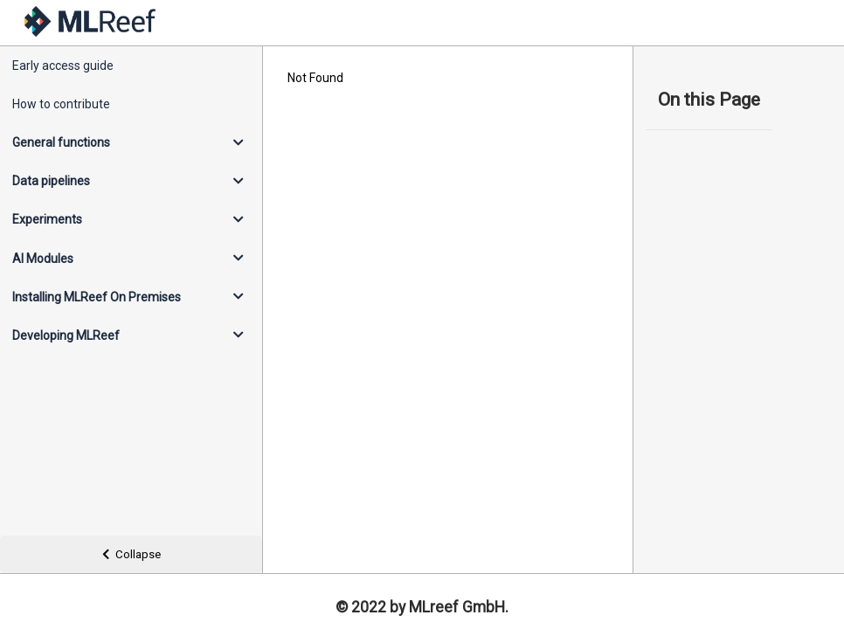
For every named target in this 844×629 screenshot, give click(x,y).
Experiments (47, 219)
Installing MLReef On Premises (96, 297)
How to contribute (61, 104)
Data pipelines (51, 181)
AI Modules (42, 259)
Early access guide (63, 66)
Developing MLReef (66, 335)
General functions (61, 142)
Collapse (131, 554)
